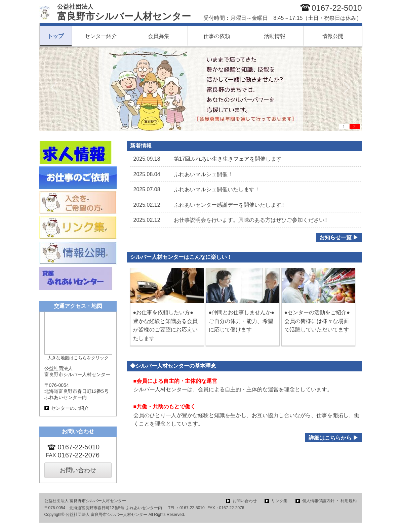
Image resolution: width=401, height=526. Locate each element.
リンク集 (279, 500)
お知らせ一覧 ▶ (338, 237)
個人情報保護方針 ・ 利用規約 (329, 500)
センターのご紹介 (70, 408)
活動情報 (274, 36)
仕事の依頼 (216, 36)
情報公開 (333, 36)
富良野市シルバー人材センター (124, 12)
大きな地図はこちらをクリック (78, 357)
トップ (55, 36)
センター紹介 (101, 36)
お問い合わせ (78, 470)
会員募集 (158, 36)
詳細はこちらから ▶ (333, 438)
